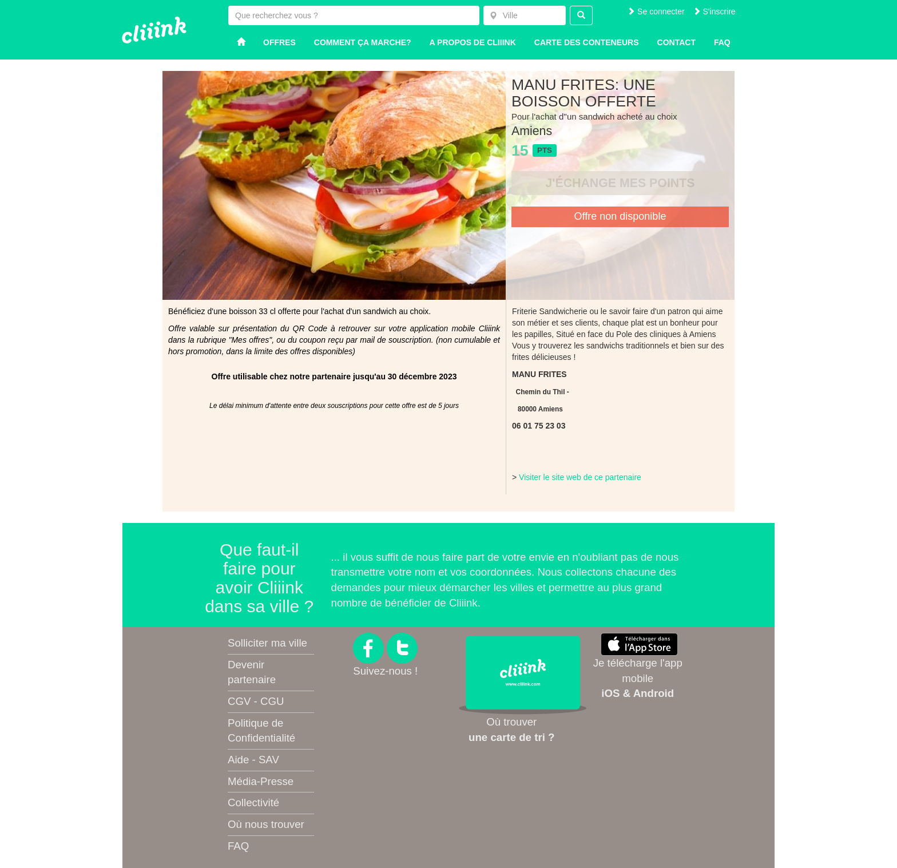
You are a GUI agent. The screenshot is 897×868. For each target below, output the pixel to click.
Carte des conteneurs (586, 42)
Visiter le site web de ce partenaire (580, 477)
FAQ (238, 846)
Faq (722, 42)
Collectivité (253, 802)
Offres (279, 42)
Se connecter (655, 11)
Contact (676, 42)
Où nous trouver (266, 824)
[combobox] (524, 15)
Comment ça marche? (362, 42)
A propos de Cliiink (473, 42)
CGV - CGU (256, 701)
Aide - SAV (253, 760)
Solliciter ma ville (267, 643)
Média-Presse (260, 781)
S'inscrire (714, 11)
